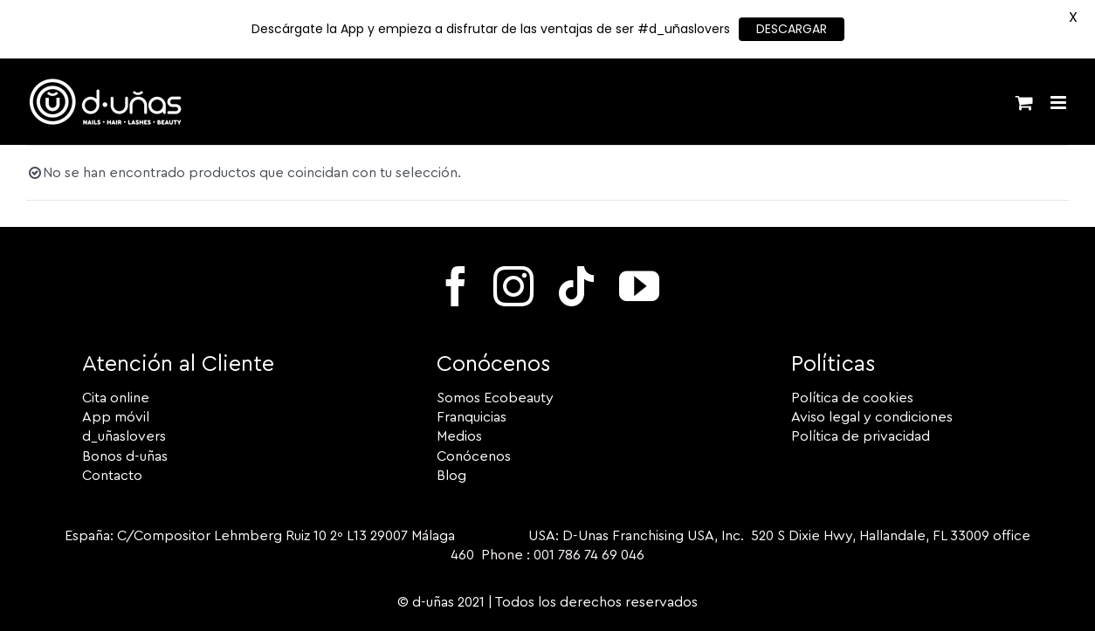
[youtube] (639, 286)
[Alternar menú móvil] (1059, 102)
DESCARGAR (791, 29)
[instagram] (513, 286)
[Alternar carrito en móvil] (1024, 102)
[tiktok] (576, 286)
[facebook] (456, 286)
